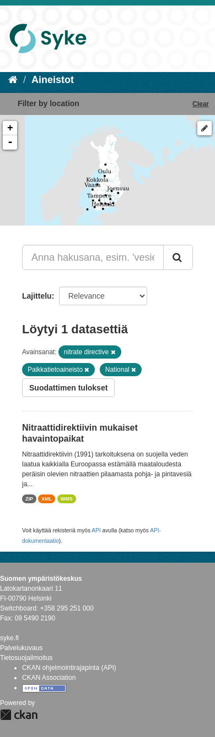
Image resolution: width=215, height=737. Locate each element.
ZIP (29, 499)
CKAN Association (49, 677)
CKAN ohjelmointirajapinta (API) (69, 668)
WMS (67, 499)
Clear (200, 104)
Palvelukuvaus (21, 648)
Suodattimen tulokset (68, 387)
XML (46, 499)
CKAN (18, 715)
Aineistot (52, 79)
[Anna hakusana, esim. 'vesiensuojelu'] (93, 257)
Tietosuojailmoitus (26, 658)
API (96, 530)
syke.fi (9, 638)
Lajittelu (37, 296)
